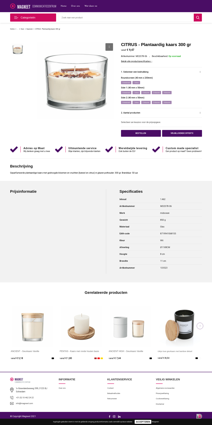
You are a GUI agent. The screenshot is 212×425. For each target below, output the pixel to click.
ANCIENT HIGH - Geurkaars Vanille (126, 354)
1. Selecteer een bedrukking (139, 72)
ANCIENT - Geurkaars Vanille (25, 354)
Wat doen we (91, 6)
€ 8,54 (164, 360)
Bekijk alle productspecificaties (136, 61)
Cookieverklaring (163, 402)
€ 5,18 (17, 360)
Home (64, 6)
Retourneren (112, 402)
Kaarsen (32, 29)
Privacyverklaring (163, 396)
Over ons (75, 6)
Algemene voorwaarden (166, 391)
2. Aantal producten (134, 114)
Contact (111, 391)
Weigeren (155, 422)
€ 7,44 (115, 360)
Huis (24, 29)
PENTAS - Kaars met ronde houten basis (79, 354)
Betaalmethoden (114, 396)
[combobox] (126, 17)
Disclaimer (160, 408)
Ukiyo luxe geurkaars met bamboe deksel (177, 354)
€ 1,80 (66, 360)
